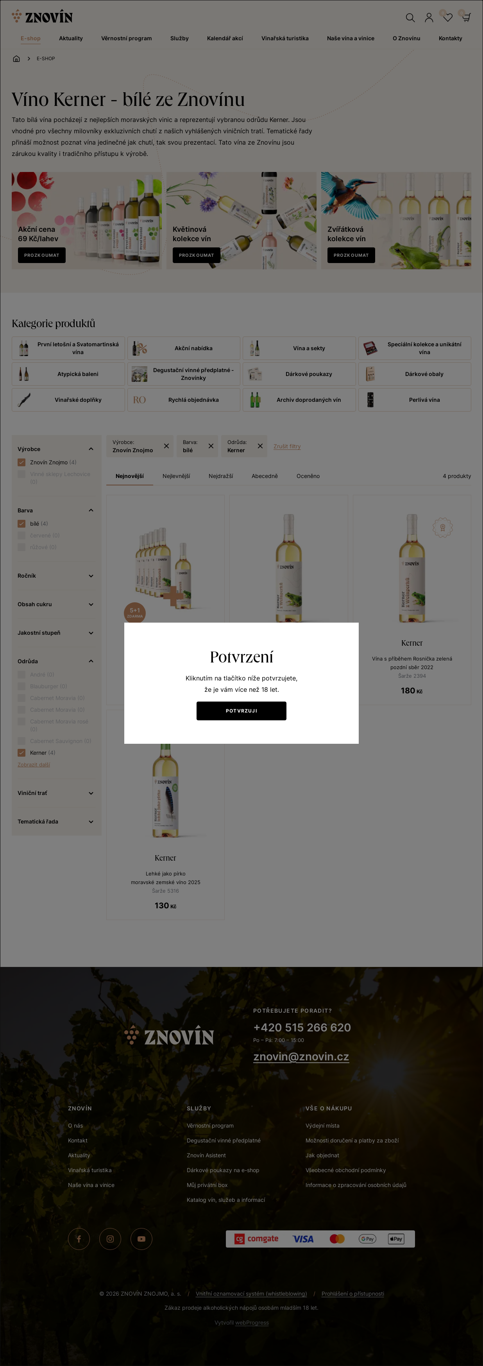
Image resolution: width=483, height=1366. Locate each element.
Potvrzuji (241, 711)
